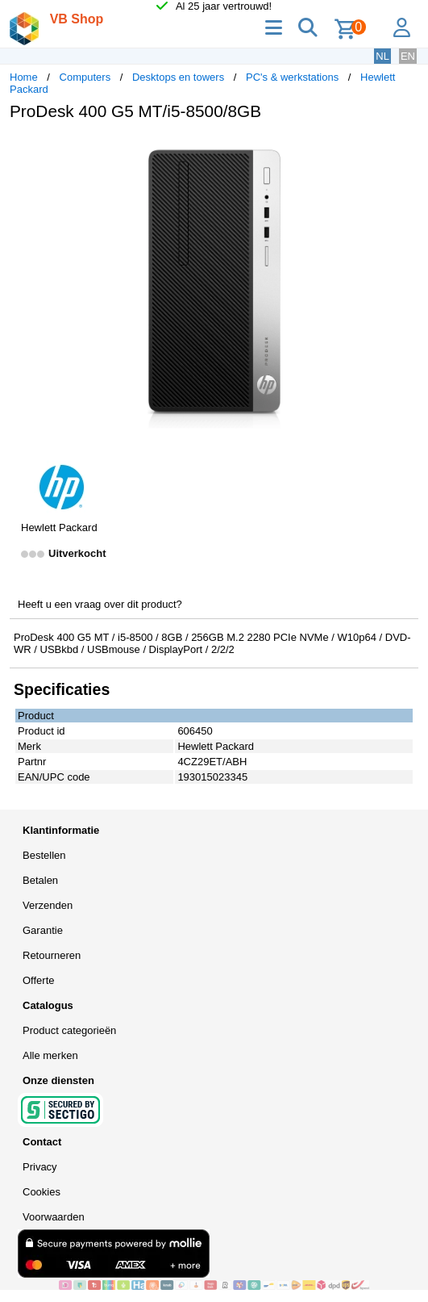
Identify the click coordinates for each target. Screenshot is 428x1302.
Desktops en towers (178, 77)
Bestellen (44, 855)
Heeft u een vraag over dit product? (100, 604)
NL (382, 56)
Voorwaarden (54, 1217)
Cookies (41, 1192)
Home (24, 77)
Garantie (43, 930)
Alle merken (50, 1055)
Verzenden (48, 905)
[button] (404, 150)
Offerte (39, 980)
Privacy (40, 1167)
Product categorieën (69, 1030)
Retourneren (52, 955)
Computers (85, 77)
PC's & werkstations (292, 77)
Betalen (40, 880)
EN (408, 56)
